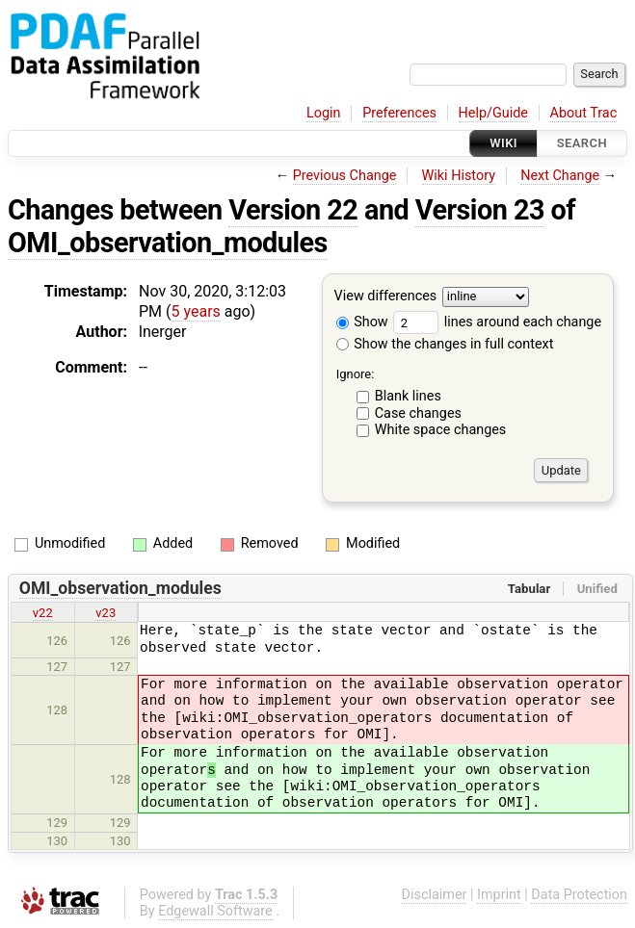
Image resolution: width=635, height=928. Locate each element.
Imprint (499, 895)
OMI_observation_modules (168, 242)
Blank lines (408, 396)
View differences (385, 297)
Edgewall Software (215, 911)
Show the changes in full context (445, 344)
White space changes (441, 430)
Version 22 (292, 209)
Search (582, 143)
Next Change (559, 176)
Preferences (399, 113)
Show (362, 322)
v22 (43, 613)
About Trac (584, 113)
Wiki (503, 143)
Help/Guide (493, 113)
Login (323, 113)
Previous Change (345, 176)
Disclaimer (434, 895)
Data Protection (579, 895)
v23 (105, 613)
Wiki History (458, 176)
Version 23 (479, 209)
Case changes (418, 413)
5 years (196, 311)
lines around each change (497, 322)
